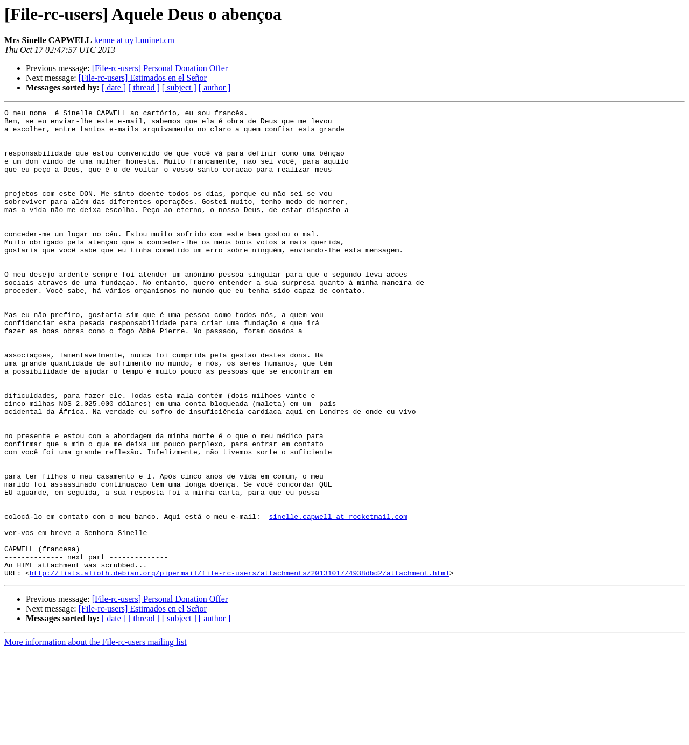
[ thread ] (144, 87)
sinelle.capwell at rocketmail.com (338, 598)
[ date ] (114, 87)
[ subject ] (179, 87)
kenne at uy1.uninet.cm (134, 40)
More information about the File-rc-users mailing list (95, 735)
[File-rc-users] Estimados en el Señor (143, 77)
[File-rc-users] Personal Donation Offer (160, 68)
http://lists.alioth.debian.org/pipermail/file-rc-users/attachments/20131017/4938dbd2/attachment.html (239, 666)
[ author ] (215, 87)
